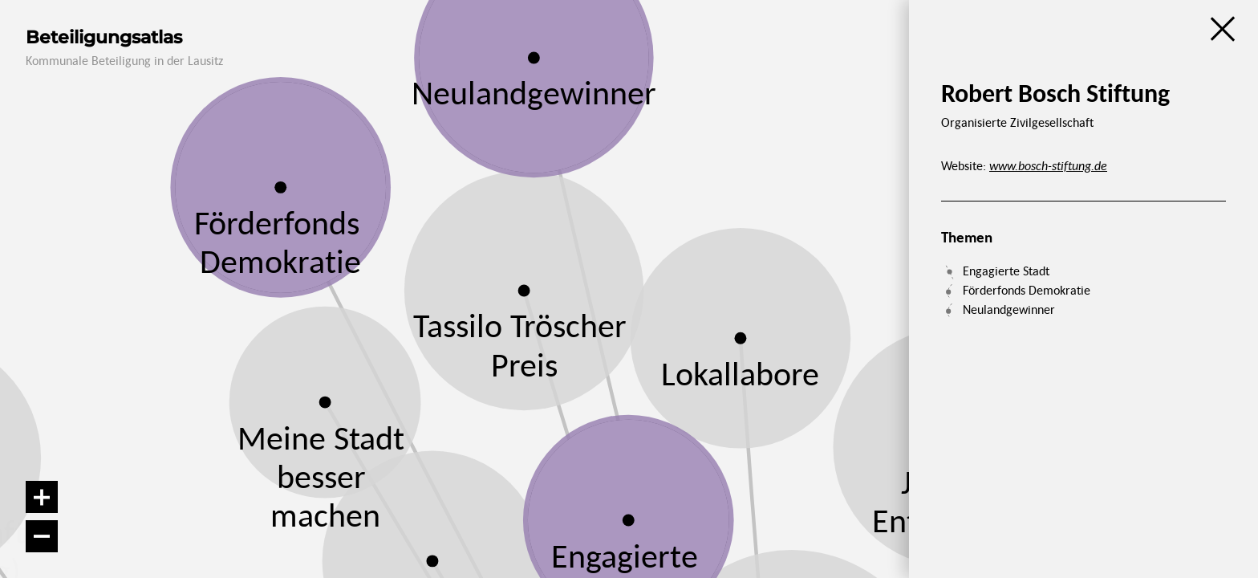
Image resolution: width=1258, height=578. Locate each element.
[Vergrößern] (42, 497)
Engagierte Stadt (1006, 271)
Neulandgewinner (1009, 309)
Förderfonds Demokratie (1026, 290)
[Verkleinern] (42, 536)
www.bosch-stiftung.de (1048, 165)
